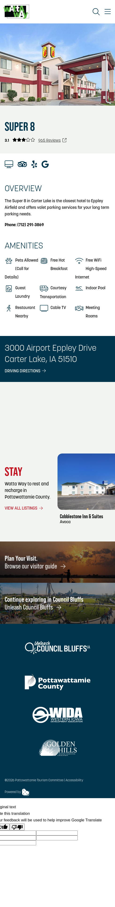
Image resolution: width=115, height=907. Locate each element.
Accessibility (74, 780)
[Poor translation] (17, 827)
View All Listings (24, 508)
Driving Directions (26, 371)
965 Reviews (52, 141)
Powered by (17, 792)
